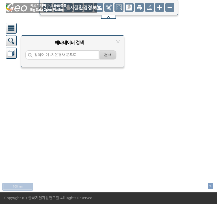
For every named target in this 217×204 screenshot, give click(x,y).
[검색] (107, 55)
